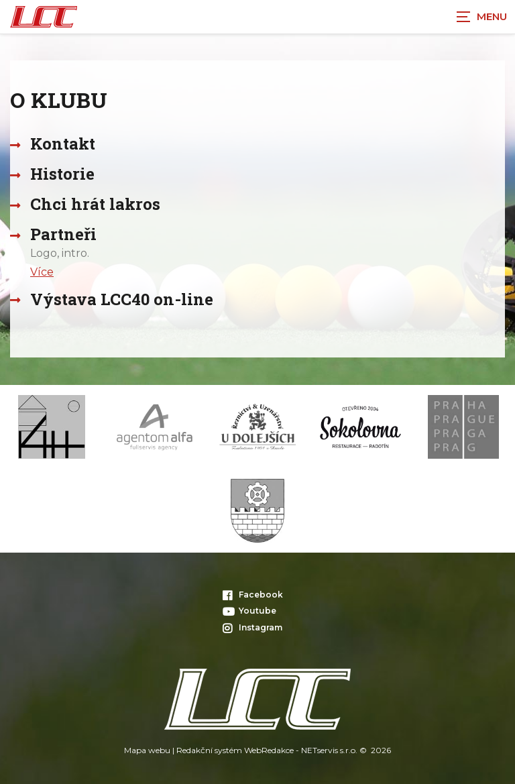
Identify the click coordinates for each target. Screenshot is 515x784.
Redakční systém (209, 750)
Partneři (63, 234)
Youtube (249, 611)
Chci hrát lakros (95, 204)
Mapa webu (147, 750)
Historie (62, 173)
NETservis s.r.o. (329, 750)
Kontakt (62, 143)
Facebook (253, 595)
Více (42, 272)
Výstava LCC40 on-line (121, 299)
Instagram (252, 627)
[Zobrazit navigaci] (481, 17)
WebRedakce (269, 750)
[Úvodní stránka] (43, 17)
